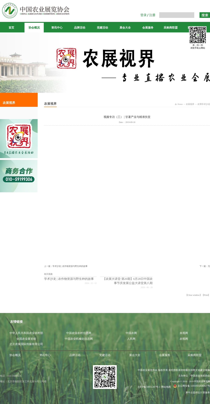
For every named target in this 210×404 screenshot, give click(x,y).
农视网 (184, 338)
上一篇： (66, 266)
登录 (143, 15)
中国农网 (131, 333)
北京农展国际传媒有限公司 (26, 344)
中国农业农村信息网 (78, 333)
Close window (194, 295)
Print (206, 295)
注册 (152, 15)
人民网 (131, 338)
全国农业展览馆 (26, 338)
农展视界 (190, 104)
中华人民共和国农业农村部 (26, 333)
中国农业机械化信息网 (79, 338)
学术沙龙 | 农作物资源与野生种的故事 (69, 279)
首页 (11, 27)
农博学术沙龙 (203, 104)
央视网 (184, 333)
